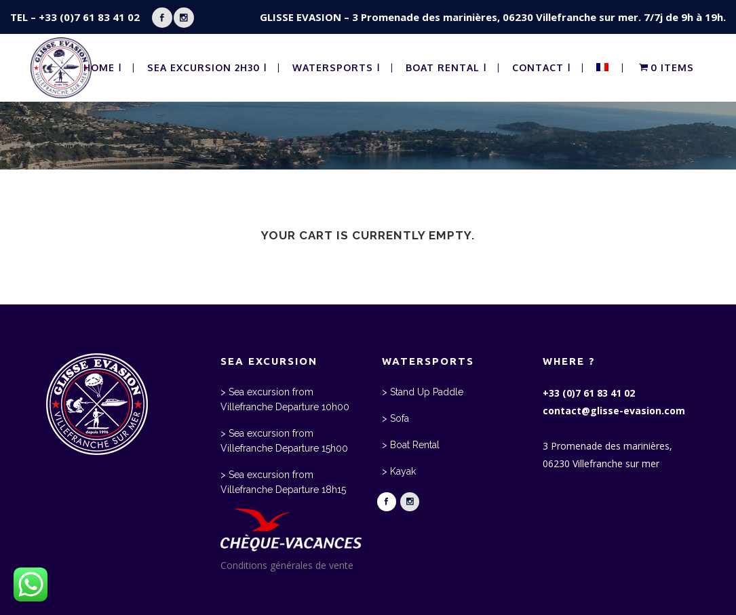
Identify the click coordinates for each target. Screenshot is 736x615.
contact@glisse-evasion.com (614, 410)
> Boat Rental (411, 444)
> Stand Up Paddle (422, 391)
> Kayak (399, 471)
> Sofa (395, 418)
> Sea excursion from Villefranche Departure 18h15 (283, 482)
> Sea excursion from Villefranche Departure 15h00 (284, 441)
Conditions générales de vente (286, 565)
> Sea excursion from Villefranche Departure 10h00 (284, 399)
